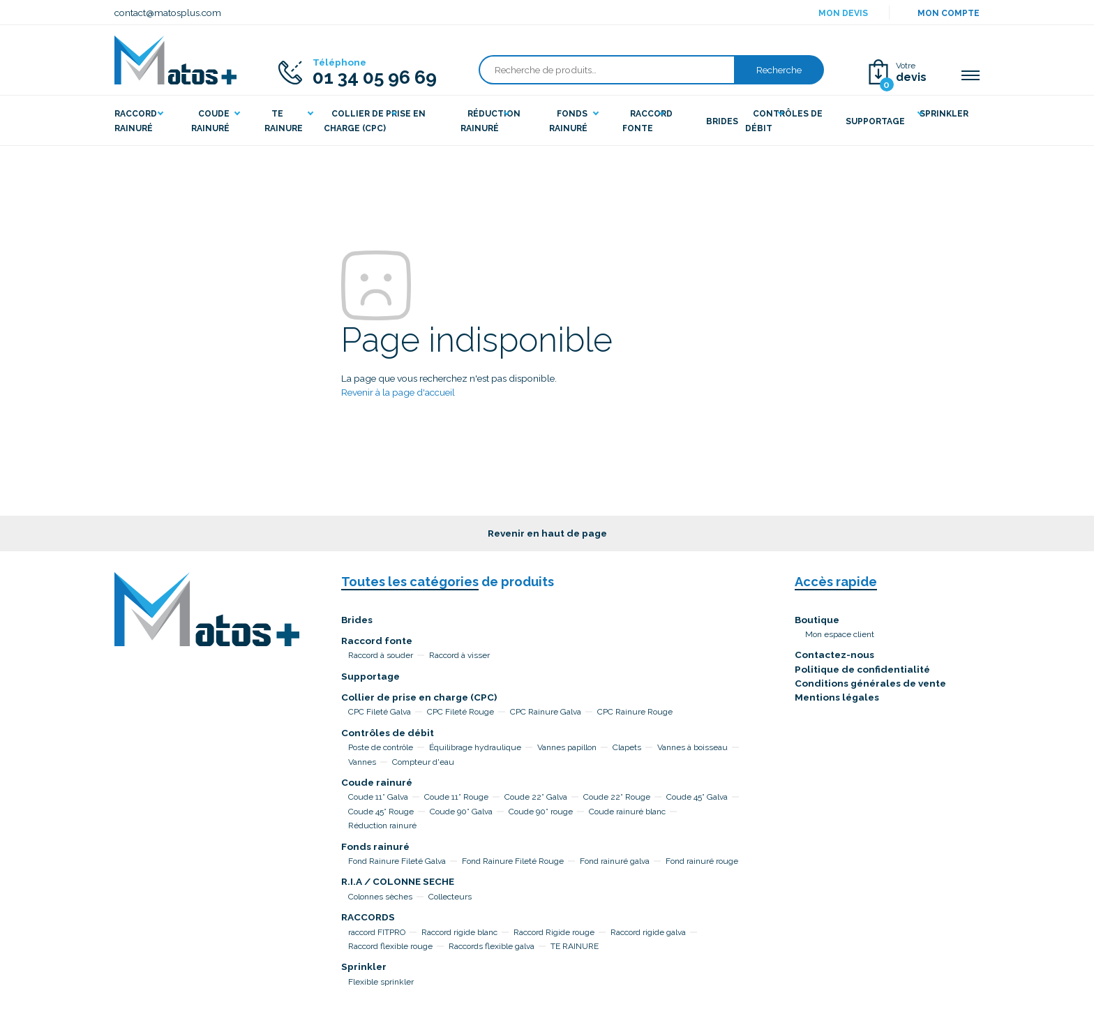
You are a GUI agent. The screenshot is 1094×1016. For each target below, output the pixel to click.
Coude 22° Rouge (616, 797)
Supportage (370, 676)
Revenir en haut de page (547, 533)
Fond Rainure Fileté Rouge (513, 861)
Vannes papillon (567, 747)
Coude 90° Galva (461, 811)
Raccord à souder (380, 655)
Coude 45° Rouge (381, 811)
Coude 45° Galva (697, 797)
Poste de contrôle (380, 747)
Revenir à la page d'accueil (398, 392)
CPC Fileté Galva (379, 712)
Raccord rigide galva (648, 932)
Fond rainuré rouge (702, 861)
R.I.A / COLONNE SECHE (397, 881)
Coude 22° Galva (535, 797)
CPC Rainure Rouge (635, 712)
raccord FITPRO (376, 932)
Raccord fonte (376, 640)
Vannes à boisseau (692, 747)
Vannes (362, 762)
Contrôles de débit (387, 732)
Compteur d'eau (423, 762)
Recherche (779, 69)
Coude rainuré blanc (627, 811)
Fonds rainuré (375, 846)
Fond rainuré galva (615, 861)
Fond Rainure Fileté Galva (397, 861)
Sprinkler (364, 966)
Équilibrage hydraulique (475, 747)
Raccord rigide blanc (459, 932)
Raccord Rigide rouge (554, 932)
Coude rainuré (376, 782)
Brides (357, 619)
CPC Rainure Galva (545, 712)
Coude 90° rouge (541, 811)
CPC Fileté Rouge (460, 712)
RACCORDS (368, 916)
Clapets (627, 747)
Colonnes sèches (380, 897)
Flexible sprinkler (381, 982)
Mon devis (843, 13)
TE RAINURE (574, 946)
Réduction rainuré (382, 825)
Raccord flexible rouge (390, 946)
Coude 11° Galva (378, 797)
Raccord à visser (459, 655)
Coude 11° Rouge (456, 797)
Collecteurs (450, 897)
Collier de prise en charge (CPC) (419, 697)
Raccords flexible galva (491, 946)
